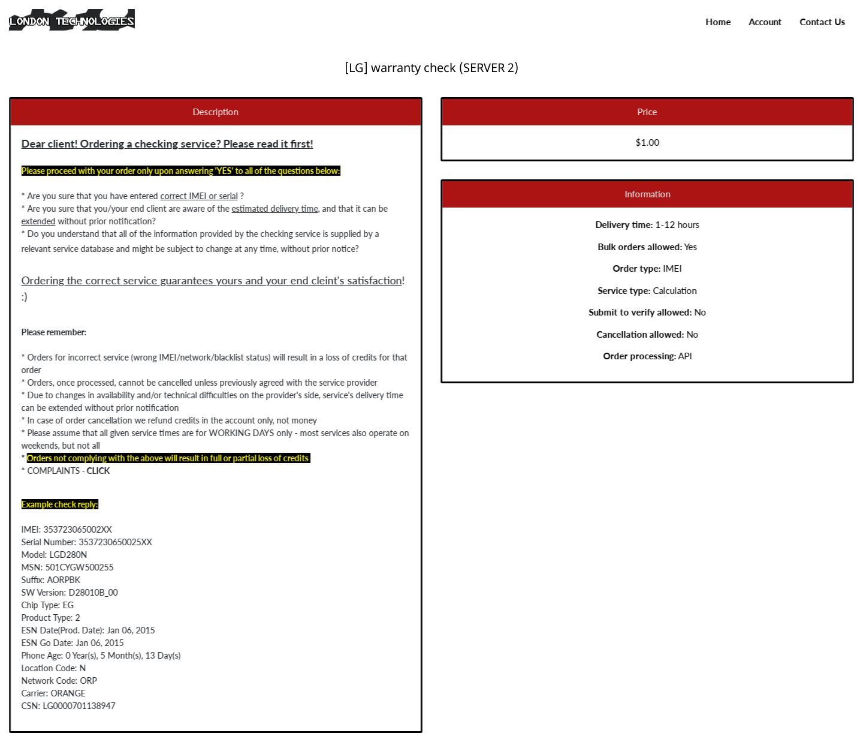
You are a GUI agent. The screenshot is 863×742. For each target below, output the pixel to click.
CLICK (89, 470)
